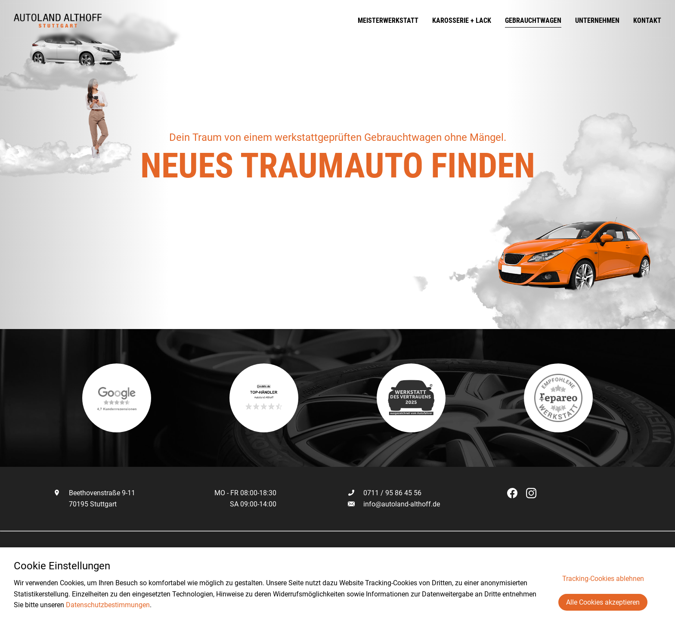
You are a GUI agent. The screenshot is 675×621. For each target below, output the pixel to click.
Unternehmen (597, 20)
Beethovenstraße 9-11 (94, 493)
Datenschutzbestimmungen (108, 605)
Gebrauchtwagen (533, 20)
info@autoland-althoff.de (401, 504)
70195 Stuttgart (85, 504)
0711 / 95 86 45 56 (384, 493)
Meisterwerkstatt (388, 20)
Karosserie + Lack (461, 20)
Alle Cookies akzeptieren (603, 602)
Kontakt (647, 20)
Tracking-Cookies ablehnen (603, 578)
